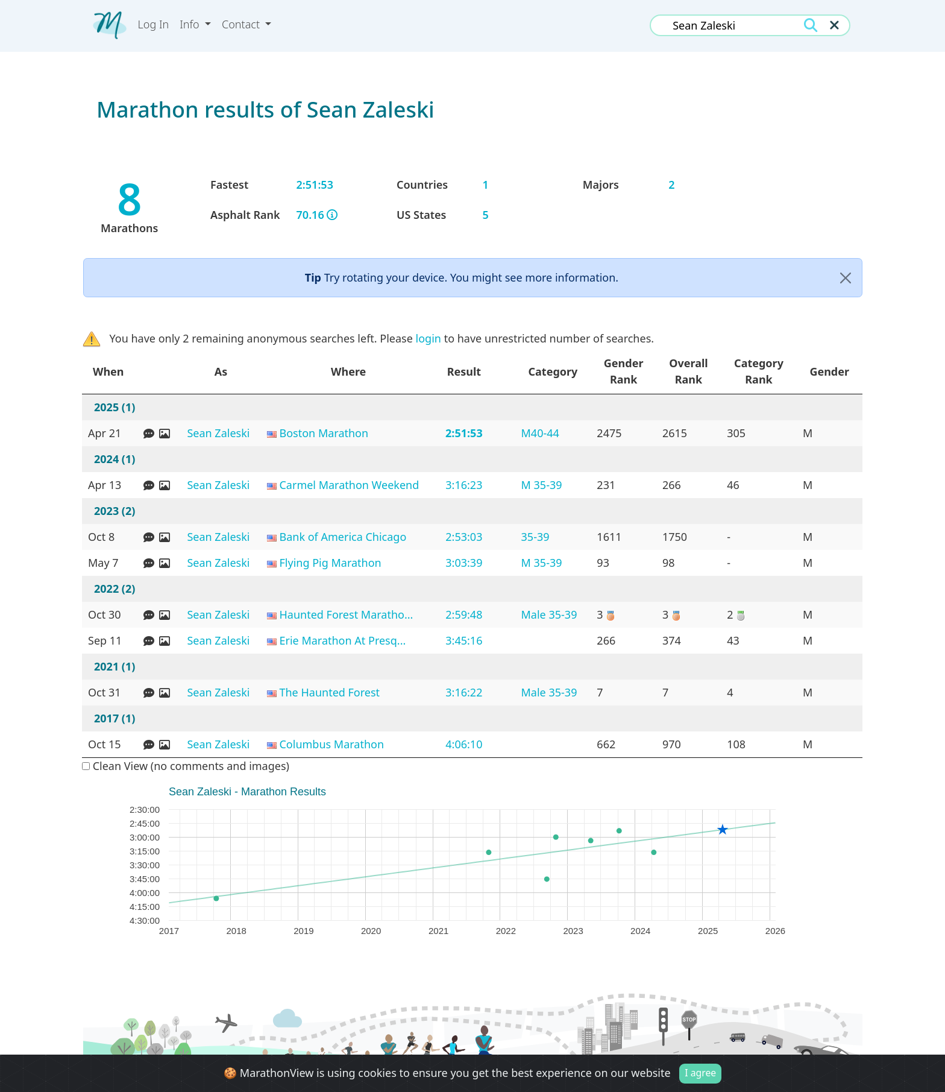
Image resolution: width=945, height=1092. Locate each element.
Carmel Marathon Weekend (349, 485)
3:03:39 (463, 562)
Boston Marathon (323, 433)
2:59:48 (463, 614)
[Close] (845, 278)
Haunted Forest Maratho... (346, 614)
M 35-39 (541, 485)
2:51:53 (464, 433)
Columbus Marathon (331, 744)
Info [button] (191, 24)
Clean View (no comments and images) (185, 766)
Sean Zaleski (218, 433)
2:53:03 (463, 536)
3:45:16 (463, 640)
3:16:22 (463, 692)
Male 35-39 (549, 614)
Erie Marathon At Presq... (342, 640)
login (428, 338)
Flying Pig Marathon (330, 562)
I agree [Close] (700, 1072)
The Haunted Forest (329, 692)
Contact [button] (242, 24)
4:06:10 (463, 744)
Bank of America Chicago (342, 536)
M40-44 (540, 433)
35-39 (535, 536)
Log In (153, 24)
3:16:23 (463, 485)
